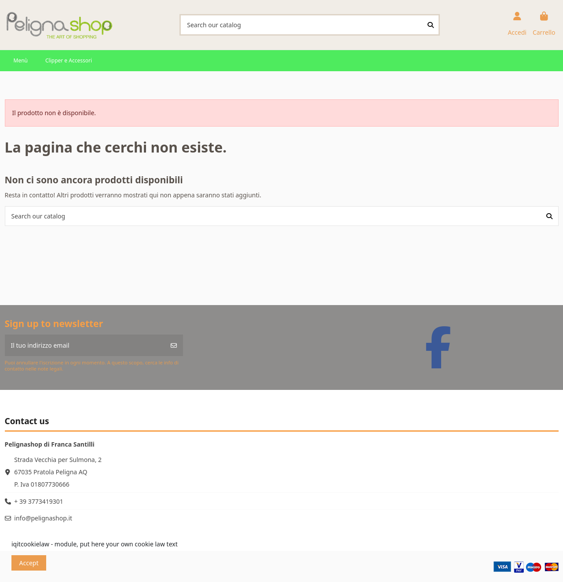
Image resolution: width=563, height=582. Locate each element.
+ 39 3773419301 (38, 501)
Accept (29, 563)
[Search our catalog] (430, 25)
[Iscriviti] (174, 345)
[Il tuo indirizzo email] (85, 345)
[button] (21, 60)
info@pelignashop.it (43, 518)
